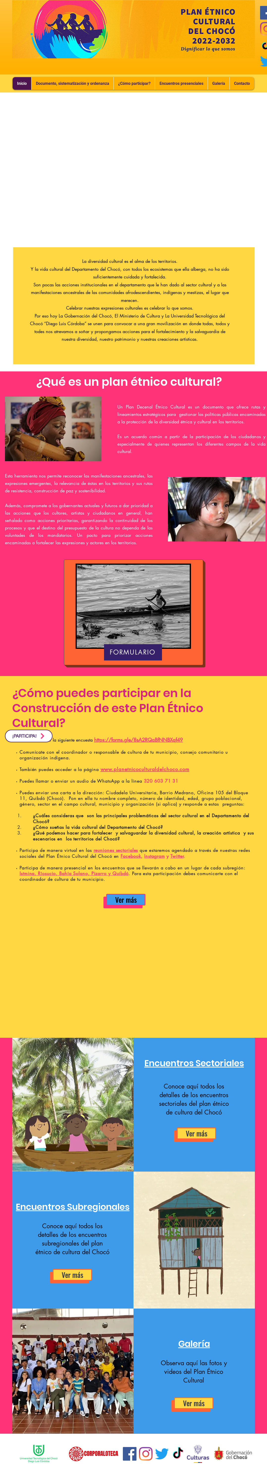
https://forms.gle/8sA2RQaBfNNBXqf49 (138, 740)
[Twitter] (162, 1454)
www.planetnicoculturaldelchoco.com (145, 769)
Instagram (154, 856)
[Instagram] (146, 1454)
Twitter (177, 856)
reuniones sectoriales (116, 850)
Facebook (131, 856)
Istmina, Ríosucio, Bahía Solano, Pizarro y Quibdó (74, 873)
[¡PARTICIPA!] (29, 736)
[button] (181, 83)
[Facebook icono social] (129, 1454)
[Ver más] (125, 900)
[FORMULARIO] (133, 652)
